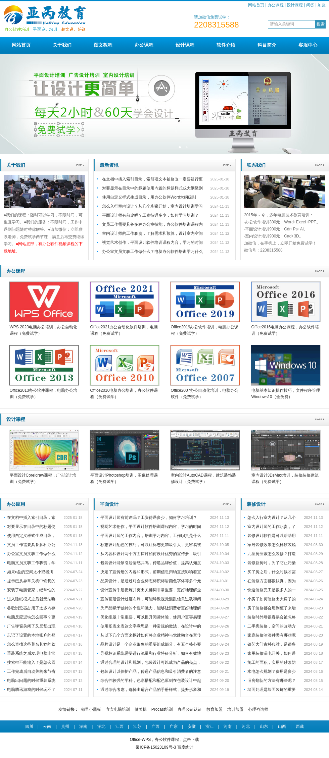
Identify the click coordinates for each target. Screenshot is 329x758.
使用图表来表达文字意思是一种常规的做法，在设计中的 (150, 626)
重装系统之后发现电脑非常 (31, 653)
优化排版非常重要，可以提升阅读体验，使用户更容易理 (150, 617)
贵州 (65, 726)
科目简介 (266, 45)
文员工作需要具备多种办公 (31, 544)
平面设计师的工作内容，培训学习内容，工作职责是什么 (150, 535)
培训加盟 (235, 709)
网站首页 (256, 5)
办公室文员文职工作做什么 (31, 553)
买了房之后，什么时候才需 (271, 572)
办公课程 (276, 5)
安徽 (192, 726)
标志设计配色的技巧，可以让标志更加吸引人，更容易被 (150, 544)
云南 (47, 726)
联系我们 (256, 165)
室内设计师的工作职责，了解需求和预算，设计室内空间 (152, 233)
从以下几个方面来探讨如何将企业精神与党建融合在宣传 (150, 635)
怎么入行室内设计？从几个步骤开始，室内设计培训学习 (152, 206)
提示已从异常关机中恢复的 (31, 581)
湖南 (83, 726)
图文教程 (103, 45)
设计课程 (295, 5)
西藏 (300, 726)
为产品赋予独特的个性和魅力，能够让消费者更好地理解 (150, 608)
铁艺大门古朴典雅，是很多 (271, 644)
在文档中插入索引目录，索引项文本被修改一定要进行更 (152, 179)
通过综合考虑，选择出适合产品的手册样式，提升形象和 (150, 689)
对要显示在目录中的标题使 (31, 526)
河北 (246, 726)
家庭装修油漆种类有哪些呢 (271, 635)
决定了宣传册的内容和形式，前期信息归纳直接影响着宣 (150, 572)
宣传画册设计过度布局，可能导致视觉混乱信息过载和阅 (150, 599)
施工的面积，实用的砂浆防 (271, 662)
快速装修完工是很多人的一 (271, 590)
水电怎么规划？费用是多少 (271, 671)
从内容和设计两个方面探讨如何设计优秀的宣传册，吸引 (150, 553)
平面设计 (109, 504)
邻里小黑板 (91, 709)
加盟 (322, 5)
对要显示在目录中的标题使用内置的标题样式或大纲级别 (152, 188)
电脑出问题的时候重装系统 (31, 680)
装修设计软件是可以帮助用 (271, 535)
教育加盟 (214, 709)
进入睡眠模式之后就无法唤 (31, 599)
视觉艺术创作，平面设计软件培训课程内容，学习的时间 (152, 242)
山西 (282, 726)
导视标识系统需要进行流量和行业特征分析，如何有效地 (150, 653)
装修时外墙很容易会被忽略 (271, 617)
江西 (119, 726)
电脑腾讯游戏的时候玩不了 (31, 689)
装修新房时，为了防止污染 (271, 562)
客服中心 (307, 45)
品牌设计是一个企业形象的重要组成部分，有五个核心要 (150, 644)
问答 (310, 5)
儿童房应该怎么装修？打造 (271, 553)
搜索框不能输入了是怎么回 (31, 662)
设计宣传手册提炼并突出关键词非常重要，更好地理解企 (150, 590)
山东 (264, 726)
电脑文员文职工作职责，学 (31, 562)
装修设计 (256, 504)
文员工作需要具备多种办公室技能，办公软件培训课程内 (152, 224)
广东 (174, 726)
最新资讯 (109, 165)
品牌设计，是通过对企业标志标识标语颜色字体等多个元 (150, 581)
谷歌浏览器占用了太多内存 (31, 608)
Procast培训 (162, 709)
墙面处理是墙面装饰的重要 (271, 689)
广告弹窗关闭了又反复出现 (31, 626)
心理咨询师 (258, 709)
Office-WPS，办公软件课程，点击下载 (164, 739)
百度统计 (185, 747)
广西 (155, 726)
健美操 (141, 709)
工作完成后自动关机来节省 (31, 671)
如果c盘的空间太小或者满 (30, 572)
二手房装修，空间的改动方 (271, 626)
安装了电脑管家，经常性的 (31, 590)
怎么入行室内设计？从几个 (271, 517)
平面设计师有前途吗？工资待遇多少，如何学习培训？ (150, 215)
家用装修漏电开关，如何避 (271, 653)
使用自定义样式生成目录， (31, 535)
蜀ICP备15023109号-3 (156, 747)
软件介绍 (226, 45)
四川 (29, 726)
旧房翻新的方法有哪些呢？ (271, 680)
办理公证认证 (190, 709)
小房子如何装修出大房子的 (271, 599)
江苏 (137, 726)
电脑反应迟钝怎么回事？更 (31, 617)
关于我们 (62, 45)
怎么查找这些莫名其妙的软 (31, 644)
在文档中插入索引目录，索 (31, 517)
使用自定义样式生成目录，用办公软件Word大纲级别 (149, 197)
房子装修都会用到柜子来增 (271, 608)
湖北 (101, 726)
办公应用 (15, 504)
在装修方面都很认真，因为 (271, 581)
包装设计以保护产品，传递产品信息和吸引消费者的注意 (150, 671)
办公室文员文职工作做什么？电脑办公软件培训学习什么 (152, 251)
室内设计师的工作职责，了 (271, 526)
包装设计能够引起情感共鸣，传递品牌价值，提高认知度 (150, 562)
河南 (228, 726)
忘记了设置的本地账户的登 (31, 635)
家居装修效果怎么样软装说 (271, 544)
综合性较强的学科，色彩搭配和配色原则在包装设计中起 (150, 680)
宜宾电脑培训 (118, 709)
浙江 (209, 726)
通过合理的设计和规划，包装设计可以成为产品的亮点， (150, 662)
